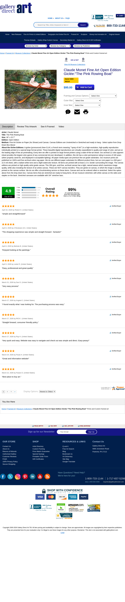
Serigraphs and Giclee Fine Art (58, 34)
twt (10, 476)
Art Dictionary (68, 456)
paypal (83, 497)
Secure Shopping (9, 464)
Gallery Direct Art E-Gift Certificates (89, 40)
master (51, 497)
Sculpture (84, 34)
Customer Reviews (9, 456)
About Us (59, 18)
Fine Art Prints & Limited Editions (35, 34)
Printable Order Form (40, 456)
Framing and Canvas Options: (76, 95)
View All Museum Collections (74, 64)
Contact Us (7, 446)
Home (50, 18)
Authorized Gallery (9, 454)
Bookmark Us (68, 454)
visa (40, 497)
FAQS (5, 459)
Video (61, 126)
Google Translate (69, 462)
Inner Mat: (68, 105)
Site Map (66, 459)
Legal (62, 533)
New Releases (16, 34)
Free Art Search (68, 449)
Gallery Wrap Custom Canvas (48, 40)
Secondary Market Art (67, 40)
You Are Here (8, 402)
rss (47, 476)
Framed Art (75, 34)
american (72, 497)
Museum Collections (22, 53)
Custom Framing (38, 449)
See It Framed (48, 126)
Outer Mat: (69, 100)
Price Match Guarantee (41, 451)
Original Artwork (114, 34)
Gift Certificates (38, 459)
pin (25, 476)
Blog (64, 451)
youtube (40, 476)
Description (7, 126)
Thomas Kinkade (30, 40)
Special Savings (38, 454)
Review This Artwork (27, 126)
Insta (18, 477)
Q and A (66, 446)
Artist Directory (37, 446)
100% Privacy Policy (10, 462)
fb (3, 476)
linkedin (32, 476)
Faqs (67, 18)
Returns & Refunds (10, 451)
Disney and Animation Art (98, 34)
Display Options (31, 391)
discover (62, 497)
